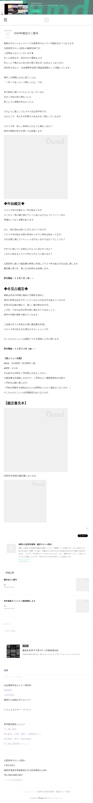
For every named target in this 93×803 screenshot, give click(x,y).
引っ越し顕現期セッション (16, 744)
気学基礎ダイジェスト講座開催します (19, 601)
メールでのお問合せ (13, 780)
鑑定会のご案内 (10, 580)
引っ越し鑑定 (10, 729)
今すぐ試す (36, 11)
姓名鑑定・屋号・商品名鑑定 (17, 739)
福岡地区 (8, 690)
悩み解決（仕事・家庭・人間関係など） (23, 734)
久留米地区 (9, 695)
